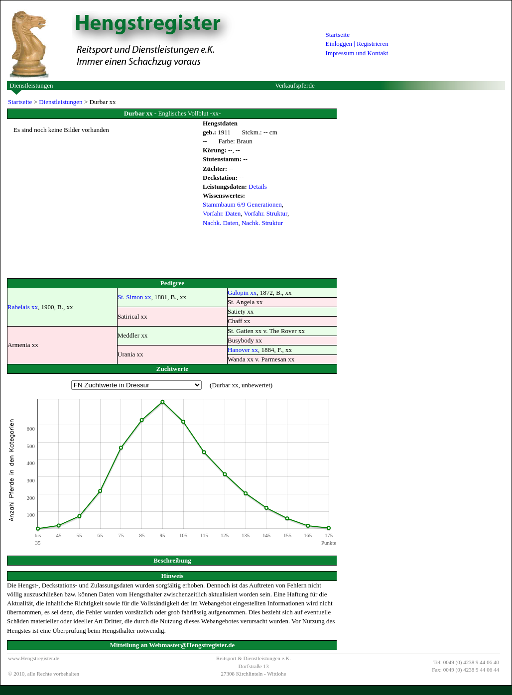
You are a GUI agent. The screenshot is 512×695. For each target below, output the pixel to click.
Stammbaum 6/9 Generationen (242, 204)
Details (258, 186)
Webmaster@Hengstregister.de (192, 645)
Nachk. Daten (220, 223)
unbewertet (256, 385)
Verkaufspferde (294, 85)
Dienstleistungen (31, 85)
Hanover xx (243, 349)
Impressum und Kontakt (357, 53)
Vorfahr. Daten (222, 213)
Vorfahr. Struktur (265, 213)
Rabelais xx (22, 307)
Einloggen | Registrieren (357, 43)
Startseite (338, 34)
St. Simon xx (134, 297)
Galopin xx (242, 292)
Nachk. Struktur (262, 223)
